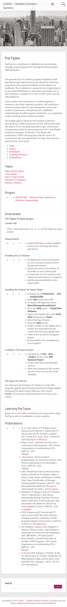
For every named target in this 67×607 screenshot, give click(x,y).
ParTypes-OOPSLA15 (36, 439)
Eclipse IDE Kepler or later (39, 243)
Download (32, 260)
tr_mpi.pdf (26, 509)
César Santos (11, 174)
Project (12, 149)
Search (8, 583)
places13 (41, 524)
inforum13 (47, 535)
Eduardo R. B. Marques (15, 180)
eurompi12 (32, 564)
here (38, 391)
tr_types (53, 489)
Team (12, 146)
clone (32, 274)
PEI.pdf (25, 454)
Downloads (14, 151)
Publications (15, 157)
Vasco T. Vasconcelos (14, 177)
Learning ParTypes (18, 154)
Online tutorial (28, 413)
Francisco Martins (13, 182)
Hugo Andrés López (14, 171)
